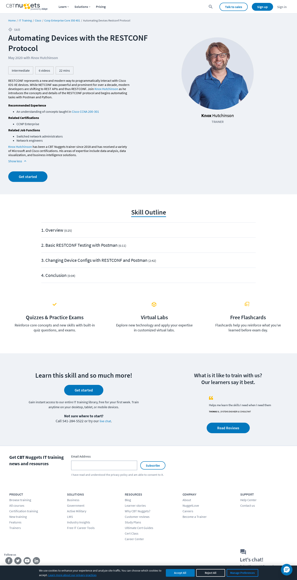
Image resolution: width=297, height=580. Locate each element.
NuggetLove (191, 505)
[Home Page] (26, 6)
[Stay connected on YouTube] (27, 561)
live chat (105, 421)
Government (75, 505)
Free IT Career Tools (81, 528)
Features (15, 522)
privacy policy (119, 475)
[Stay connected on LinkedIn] (36, 561)
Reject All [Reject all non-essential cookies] (210, 573)
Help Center (248, 500)
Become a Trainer (195, 517)
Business (73, 500)
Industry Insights (78, 522)
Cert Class (131, 533)
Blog (128, 500)
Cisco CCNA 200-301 (85, 111)
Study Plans (133, 522)
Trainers (15, 528)
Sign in (282, 7)
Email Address (81, 456)
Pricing (101, 7)
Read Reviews (228, 428)
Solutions (81, 7)
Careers (188, 511)
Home (12, 20)
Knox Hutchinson (106, 89)
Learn (63, 7)
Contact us (247, 505)
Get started (28, 176)
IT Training (25, 20)
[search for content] (210, 6)
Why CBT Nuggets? (137, 511)
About (187, 500)
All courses (16, 505)
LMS (70, 517)
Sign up (262, 7)
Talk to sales (233, 7)
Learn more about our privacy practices (72, 575)
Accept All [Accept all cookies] (180, 573)
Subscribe (153, 465)
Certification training (23, 511)
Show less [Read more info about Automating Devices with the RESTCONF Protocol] (17, 161)
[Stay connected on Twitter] (18, 561)
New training (18, 517)
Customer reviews (137, 517)
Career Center (134, 539)
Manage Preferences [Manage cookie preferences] (242, 573)
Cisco (38, 20)
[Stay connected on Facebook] (8, 561)
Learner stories (135, 505)
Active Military (76, 511)
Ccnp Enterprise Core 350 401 (62, 20)
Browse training (20, 500)
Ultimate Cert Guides (139, 528)
